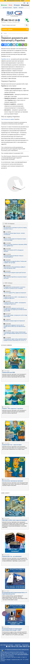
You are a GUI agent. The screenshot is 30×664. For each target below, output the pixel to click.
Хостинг (2, 654)
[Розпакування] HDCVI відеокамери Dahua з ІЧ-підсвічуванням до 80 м (14, 593)
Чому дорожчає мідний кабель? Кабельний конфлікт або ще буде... (15, 262)
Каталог (5, 5)
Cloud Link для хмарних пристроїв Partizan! (15, 272)
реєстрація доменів (22, 654)
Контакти (21, 7)
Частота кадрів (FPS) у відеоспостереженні (15, 292)
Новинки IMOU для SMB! (8, 372)
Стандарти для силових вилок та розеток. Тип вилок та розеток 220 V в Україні (15, 287)
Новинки (17, 5)
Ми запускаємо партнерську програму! (12, 481)
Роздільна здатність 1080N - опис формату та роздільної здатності (15, 303)
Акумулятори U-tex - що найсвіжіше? (12, 556)
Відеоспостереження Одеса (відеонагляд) (18, 649)
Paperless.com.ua (5, 59)
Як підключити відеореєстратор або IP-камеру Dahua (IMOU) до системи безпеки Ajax (14, 326)
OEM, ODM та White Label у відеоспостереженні (14, 520)
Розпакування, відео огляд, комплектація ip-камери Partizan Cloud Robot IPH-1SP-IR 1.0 (15, 339)
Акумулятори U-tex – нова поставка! (12, 444)
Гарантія (15, 7)
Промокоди (26, 5)
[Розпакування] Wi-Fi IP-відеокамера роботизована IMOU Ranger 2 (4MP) (12, 629)
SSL (1, 655)
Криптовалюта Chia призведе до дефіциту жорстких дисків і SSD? (14, 267)
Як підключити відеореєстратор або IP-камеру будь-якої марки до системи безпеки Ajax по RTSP (15, 310)
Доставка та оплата (7, 7)
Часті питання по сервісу (7, 119)
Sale (11, 5)
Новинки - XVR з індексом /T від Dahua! (12, 408)
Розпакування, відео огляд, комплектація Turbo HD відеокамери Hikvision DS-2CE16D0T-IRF (15, 333)
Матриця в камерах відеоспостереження (14, 320)
